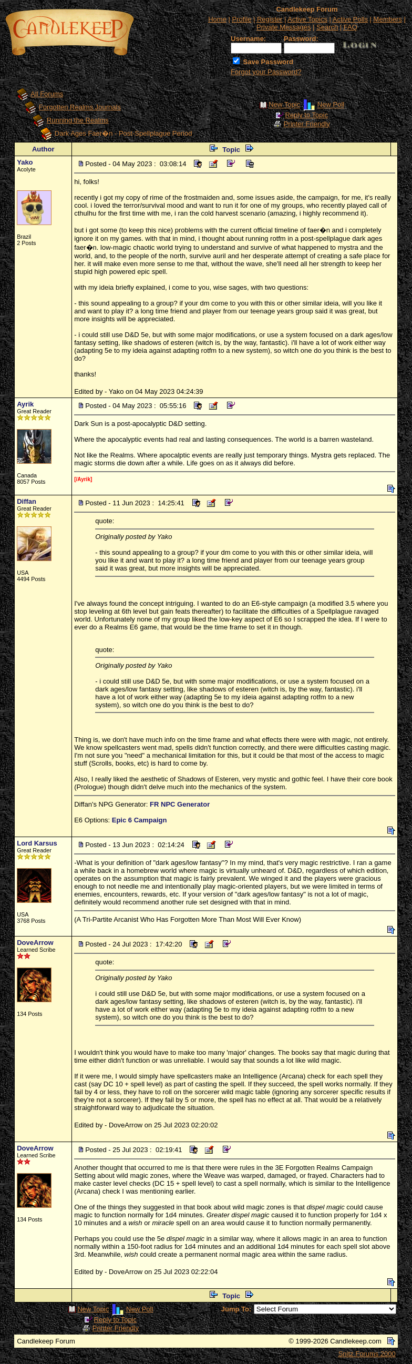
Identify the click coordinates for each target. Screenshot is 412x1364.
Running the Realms (78, 120)
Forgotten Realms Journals (80, 107)
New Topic (284, 105)
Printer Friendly (307, 124)
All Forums (46, 94)
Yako (25, 162)
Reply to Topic (306, 115)
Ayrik (25, 404)
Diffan (26, 501)
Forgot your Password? (266, 72)
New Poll (330, 105)
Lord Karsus (37, 843)
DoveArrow (35, 942)
